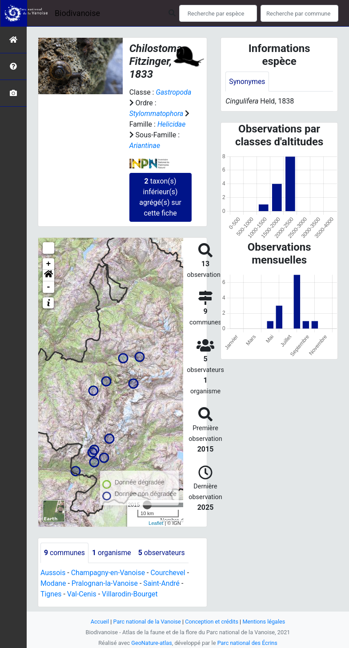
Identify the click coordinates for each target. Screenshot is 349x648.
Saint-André (162, 583)
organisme (112, 552)
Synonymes (247, 81)
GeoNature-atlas (151, 643)
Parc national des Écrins (247, 643)
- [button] (48, 287)
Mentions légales (264, 621)
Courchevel (169, 572)
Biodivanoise (77, 13)
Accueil (98, 621)
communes (64, 552)
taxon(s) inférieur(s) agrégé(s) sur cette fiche (160, 197)
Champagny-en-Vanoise (108, 572)
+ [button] (48, 264)
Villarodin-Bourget (130, 594)
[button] (48, 275)
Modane (53, 583)
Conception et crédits (212, 621)
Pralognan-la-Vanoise (105, 583)
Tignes (51, 594)
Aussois (53, 572)
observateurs (162, 552)
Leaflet (155, 523)
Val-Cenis (82, 594)
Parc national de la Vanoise (146, 621)
